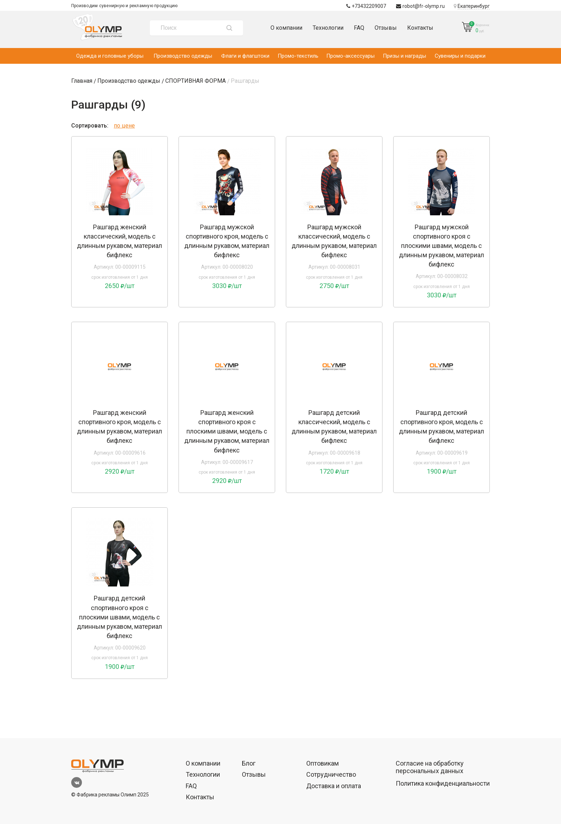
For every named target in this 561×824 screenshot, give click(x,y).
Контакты (420, 27)
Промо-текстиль (298, 56)
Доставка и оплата (333, 786)
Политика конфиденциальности (443, 783)
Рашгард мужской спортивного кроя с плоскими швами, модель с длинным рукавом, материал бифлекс (441, 245)
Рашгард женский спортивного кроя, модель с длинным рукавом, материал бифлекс (119, 426)
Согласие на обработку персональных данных (430, 767)
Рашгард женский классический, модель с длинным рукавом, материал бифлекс (119, 241)
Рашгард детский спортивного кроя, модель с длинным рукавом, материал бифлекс (441, 426)
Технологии (328, 27)
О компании (286, 27)
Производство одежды (182, 56)
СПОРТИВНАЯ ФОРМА (195, 80)
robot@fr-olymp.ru (420, 6)
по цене (124, 125)
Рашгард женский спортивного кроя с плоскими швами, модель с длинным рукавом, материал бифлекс (226, 431)
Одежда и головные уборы (109, 56)
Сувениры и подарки (460, 56)
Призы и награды (404, 56)
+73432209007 (366, 6)
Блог (248, 763)
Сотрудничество (331, 774)
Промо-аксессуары (350, 56)
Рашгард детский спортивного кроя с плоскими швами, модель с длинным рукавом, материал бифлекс (119, 616)
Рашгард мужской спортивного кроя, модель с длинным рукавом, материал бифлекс (226, 241)
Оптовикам (322, 763)
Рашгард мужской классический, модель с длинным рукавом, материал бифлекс (334, 241)
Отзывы (386, 27)
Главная (81, 80)
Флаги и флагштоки (245, 56)
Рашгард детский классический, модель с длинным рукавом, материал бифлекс (334, 426)
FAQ (359, 27)
